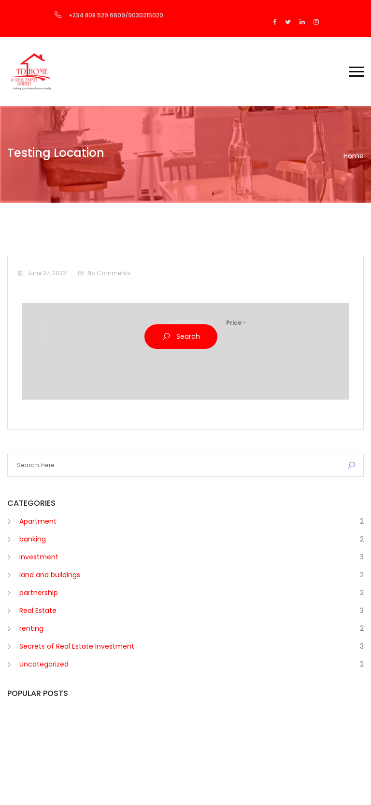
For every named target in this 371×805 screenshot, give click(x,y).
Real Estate (38, 610)
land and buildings (49, 575)
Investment (38, 557)
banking (32, 539)
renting (31, 628)
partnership (38, 592)
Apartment (38, 521)
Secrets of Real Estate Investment (76, 646)
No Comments (108, 273)
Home (353, 156)
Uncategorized (44, 664)
